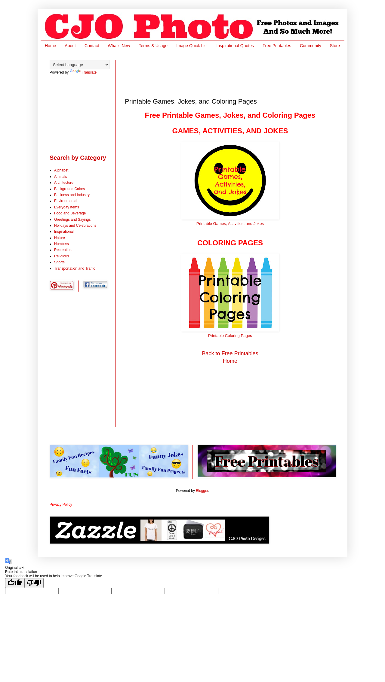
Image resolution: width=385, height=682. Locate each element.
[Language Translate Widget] (79, 64)
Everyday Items (66, 207)
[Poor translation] (34, 583)
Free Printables (277, 45)
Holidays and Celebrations (75, 225)
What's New (119, 45)
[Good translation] (14, 583)
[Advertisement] (234, 73)
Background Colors (69, 189)
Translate (83, 72)
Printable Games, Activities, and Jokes (230, 223)
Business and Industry (72, 195)
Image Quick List (192, 45)
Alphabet (61, 170)
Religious (61, 256)
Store (335, 45)
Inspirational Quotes (235, 45)
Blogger (202, 491)
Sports (59, 262)
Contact (92, 45)
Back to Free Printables (230, 353)
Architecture (63, 182)
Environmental (65, 201)
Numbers (61, 244)
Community (310, 45)
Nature (59, 238)
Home (50, 45)
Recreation (63, 250)
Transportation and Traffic (74, 268)
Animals (60, 176)
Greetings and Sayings (72, 219)
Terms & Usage (153, 45)
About (70, 45)
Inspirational (64, 231)
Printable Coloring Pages (230, 335)
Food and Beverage (70, 213)
